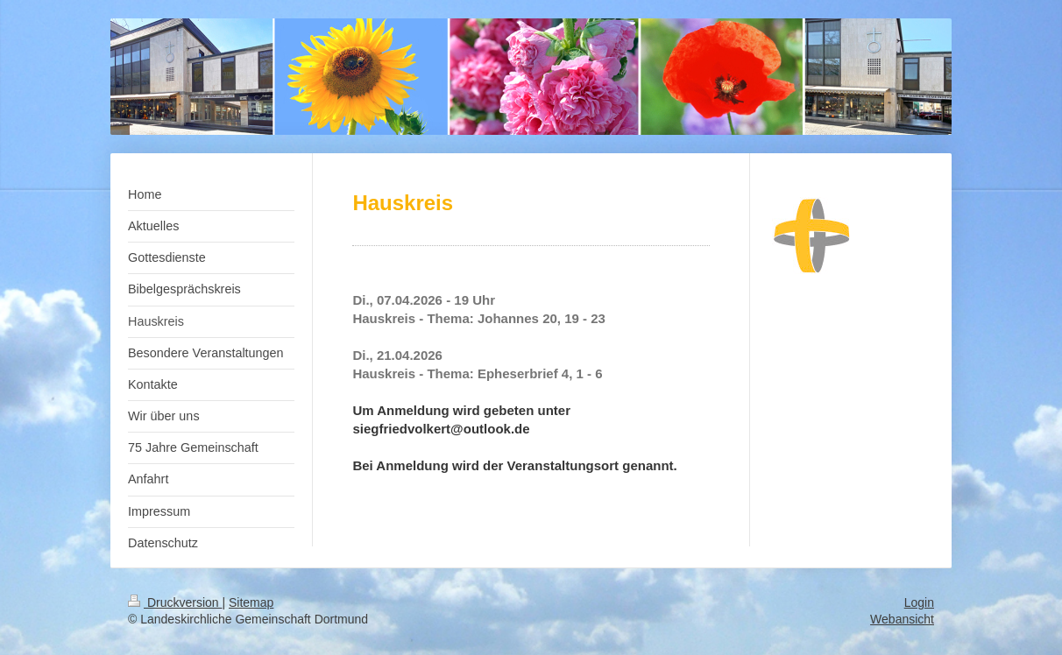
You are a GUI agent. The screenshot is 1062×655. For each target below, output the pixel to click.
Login (919, 602)
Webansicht (902, 619)
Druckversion (175, 602)
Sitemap (251, 602)
